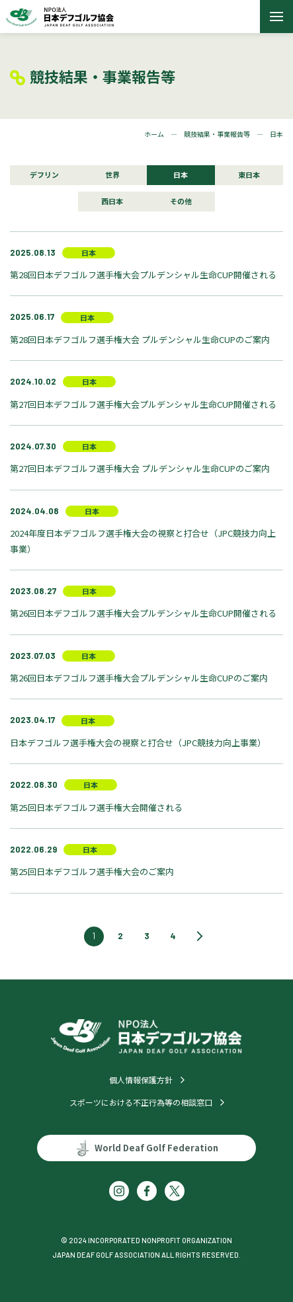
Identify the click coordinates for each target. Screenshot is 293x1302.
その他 (181, 201)
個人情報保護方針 (141, 1079)
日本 (180, 174)
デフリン (44, 174)
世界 (112, 174)
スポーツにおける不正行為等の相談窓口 (140, 1102)
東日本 (249, 174)
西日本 (112, 201)
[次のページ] (200, 936)
